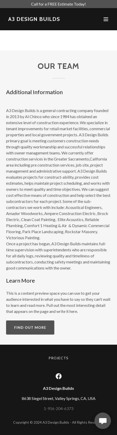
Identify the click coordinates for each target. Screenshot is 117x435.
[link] (34, 19)
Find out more (30, 327)
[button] (106, 19)
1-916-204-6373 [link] (58, 408)
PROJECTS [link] (59, 358)
